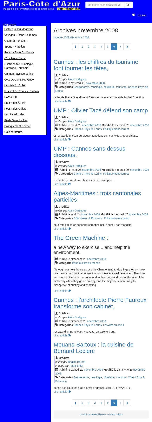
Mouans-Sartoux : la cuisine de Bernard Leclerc (94, 347)
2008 (102, 83)
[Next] (127, 46)
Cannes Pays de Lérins (88, 129)
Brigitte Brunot (76, 361)
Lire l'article (62, 101)
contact (111, 414)
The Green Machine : (81, 238)
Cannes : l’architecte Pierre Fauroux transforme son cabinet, (100, 303)
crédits (119, 414)
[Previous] (75, 46)
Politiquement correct (116, 129)
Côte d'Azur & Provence (88, 218)
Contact (140, 14)
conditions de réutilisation (93, 414)
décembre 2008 (79, 37)
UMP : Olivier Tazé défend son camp (101, 110)
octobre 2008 (61, 37)
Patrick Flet (76, 365)
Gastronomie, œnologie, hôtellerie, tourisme (100, 86)
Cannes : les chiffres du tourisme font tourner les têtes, (96, 65)
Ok (128, 4)
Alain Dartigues (77, 79)
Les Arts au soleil (113, 325)
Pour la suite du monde (86, 262)
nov (92, 83)
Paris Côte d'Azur (42, 5)
